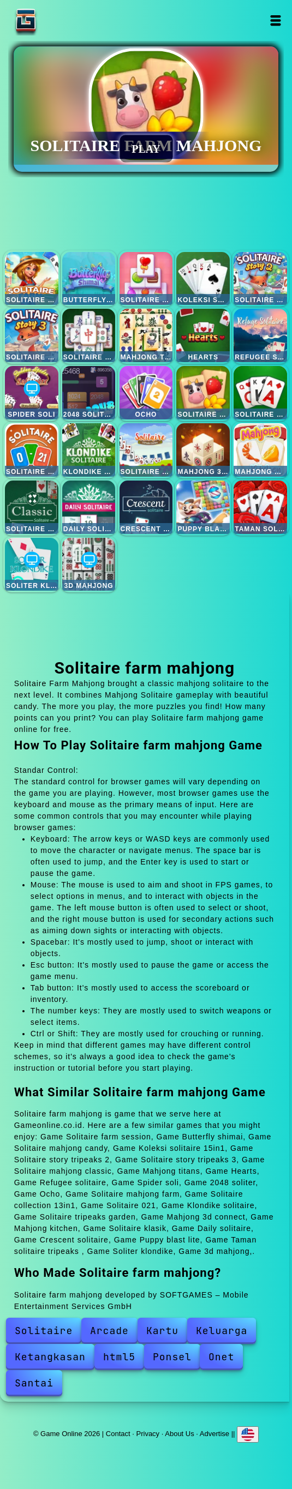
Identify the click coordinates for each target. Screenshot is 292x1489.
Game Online (60, 20)
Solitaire (44, 1330)
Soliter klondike (31, 564)
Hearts (203, 335)
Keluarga (221, 1330)
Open (275, 20)
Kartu (162, 1330)
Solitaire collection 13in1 (260, 392)
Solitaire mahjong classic (89, 335)
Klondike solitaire (89, 450)
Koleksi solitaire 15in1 (203, 278)
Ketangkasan (50, 1356)
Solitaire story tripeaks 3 (31, 335)
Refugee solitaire (260, 335)
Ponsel (172, 1356)
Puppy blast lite (203, 507)
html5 (119, 1356)
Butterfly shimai (89, 278)
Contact (118, 1434)
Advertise (214, 1434)
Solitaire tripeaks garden (146, 450)
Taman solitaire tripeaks (260, 507)
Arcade (109, 1330)
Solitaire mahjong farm (203, 392)
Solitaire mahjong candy (146, 278)
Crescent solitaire (146, 507)
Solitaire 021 (31, 450)
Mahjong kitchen (260, 450)
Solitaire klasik (31, 507)
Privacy (148, 1434)
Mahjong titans (146, 335)
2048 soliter (89, 392)
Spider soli (31, 392)
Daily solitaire (89, 507)
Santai (34, 1383)
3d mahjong (89, 564)
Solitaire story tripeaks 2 (260, 278)
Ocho (146, 392)
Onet (221, 1356)
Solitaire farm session (31, 278)
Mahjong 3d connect (203, 450)
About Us (179, 1434)
